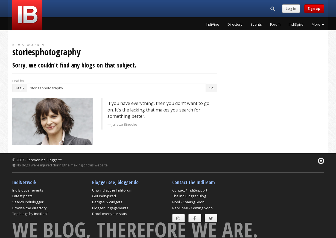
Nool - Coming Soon (188, 201)
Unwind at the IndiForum (112, 190)
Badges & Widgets (107, 201)
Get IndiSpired (104, 195)
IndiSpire (296, 24)
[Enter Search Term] (116, 88)
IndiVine (212, 24)
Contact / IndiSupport (189, 190)
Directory (234, 24)
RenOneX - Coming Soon (192, 207)
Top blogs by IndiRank (30, 213)
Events (256, 24)
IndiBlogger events (27, 190)
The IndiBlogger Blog (189, 195)
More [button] (318, 24)
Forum (275, 24)
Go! (211, 88)
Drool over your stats (109, 213)
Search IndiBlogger (27, 201)
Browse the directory (29, 207)
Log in (291, 8)
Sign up (314, 8)
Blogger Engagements (110, 207)
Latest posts (22, 195)
